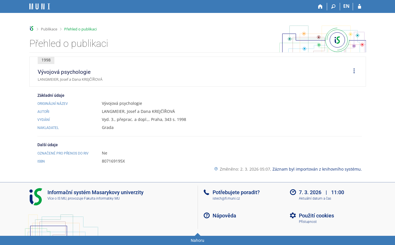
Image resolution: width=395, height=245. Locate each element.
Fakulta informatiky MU (102, 198)
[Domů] (320, 6)
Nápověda (224, 216)
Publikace (49, 29)
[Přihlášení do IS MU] (359, 6)
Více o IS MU (56, 198)
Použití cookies (316, 216)
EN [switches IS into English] (346, 6)
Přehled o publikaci (80, 29)
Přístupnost (308, 222)
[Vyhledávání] (333, 6)
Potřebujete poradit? (236, 192)
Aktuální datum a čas (315, 198)
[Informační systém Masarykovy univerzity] (39, 6)
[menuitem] (352, 71)
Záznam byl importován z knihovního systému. (317, 169)
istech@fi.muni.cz (226, 198)
